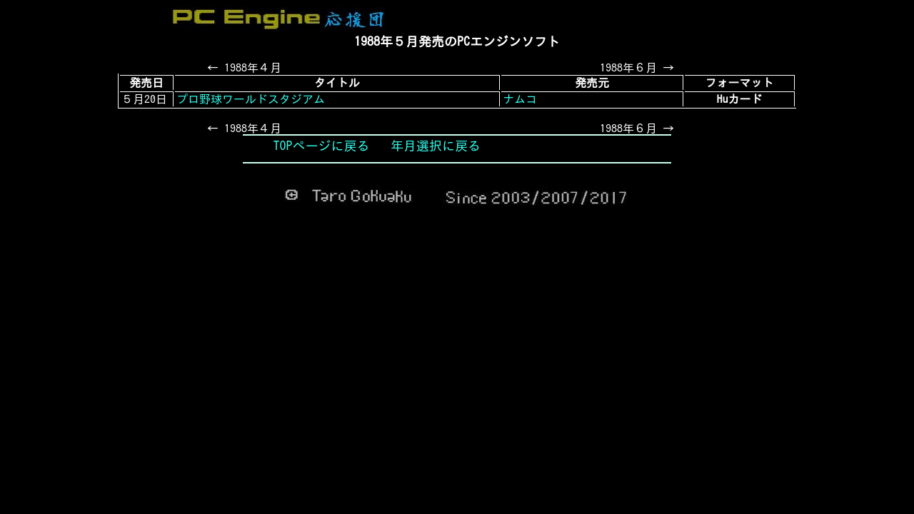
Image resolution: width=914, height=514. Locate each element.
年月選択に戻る (436, 145)
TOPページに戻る (321, 145)
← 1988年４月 (244, 68)
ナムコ (520, 99)
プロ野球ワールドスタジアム (250, 99)
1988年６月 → (637, 68)
